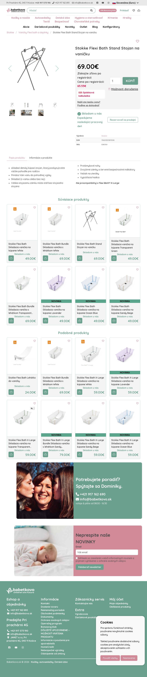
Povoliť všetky (110, 658)
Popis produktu (17, 157)
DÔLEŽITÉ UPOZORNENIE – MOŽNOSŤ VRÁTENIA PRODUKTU (55, 633)
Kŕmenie (113, 17)
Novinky (70, 26)
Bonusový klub (49, 626)
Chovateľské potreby (87, 21)
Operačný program (51, 623)
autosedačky (46, 662)
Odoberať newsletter (89, 567)
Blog (95, 26)
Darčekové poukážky (47, 26)
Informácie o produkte (40, 157)
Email (78, 546)
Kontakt (45, 603)
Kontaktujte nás (83, 603)
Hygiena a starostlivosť (89, 17)
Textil (46, 21)
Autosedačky (42, 17)
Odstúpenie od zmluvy (53, 653)
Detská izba (63, 17)
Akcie (26, 26)
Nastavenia (129, 658)
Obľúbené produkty (120, 606)
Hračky (127, 17)
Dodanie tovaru (49, 606)
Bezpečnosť (62, 21)
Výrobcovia (81, 614)
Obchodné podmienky (53, 613)
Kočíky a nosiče (20, 17)
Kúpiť (130, 81)
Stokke (10, 32)
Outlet (83, 26)
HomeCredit (47, 647)
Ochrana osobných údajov (55, 620)
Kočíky (34, 662)
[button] (10, 68)
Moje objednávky (118, 603)
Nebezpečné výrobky (52, 650)
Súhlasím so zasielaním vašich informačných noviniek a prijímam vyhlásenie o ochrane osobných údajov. (105, 559)
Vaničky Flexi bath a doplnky (33, 32)
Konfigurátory (111, 26)
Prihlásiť (124, 10)
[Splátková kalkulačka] (91, 94)
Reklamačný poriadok (53, 610)
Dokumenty (47, 616)
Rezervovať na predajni (123, 119)
